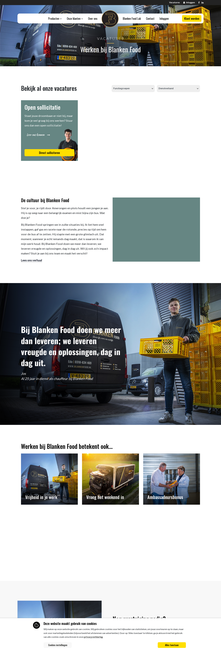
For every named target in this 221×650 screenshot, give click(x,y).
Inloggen (164, 18)
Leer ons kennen (38, 135)
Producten (55, 18)
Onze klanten (75, 18)
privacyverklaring (93, 636)
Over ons (92, 18)
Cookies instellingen (57, 645)
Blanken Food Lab (132, 18)
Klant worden (191, 18)
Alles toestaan (172, 645)
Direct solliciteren (49, 153)
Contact (150, 18)
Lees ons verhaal (31, 260)
